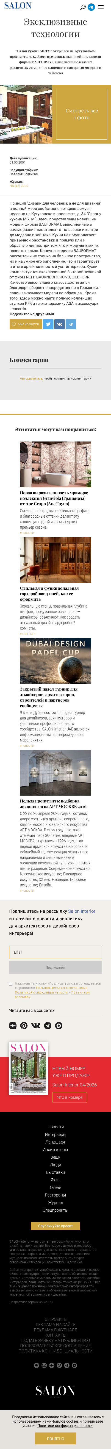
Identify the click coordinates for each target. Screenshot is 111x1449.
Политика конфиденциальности (56, 1351)
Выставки (55, 1172)
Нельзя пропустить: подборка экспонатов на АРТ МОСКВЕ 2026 (53, 803)
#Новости (27, 533)
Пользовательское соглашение (55, 1345)
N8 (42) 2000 (19, 186)
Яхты (56, 1179)
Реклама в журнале (55, 1329)
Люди (55, 1164)
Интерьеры (55, 1134)
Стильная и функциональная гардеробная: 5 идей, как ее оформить (49, 593)
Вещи (55, 1157)
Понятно (55, 1439)
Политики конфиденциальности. (65, 1426)
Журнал (55, 1202)
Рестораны (55, 1195)
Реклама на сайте (55, 1324)
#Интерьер (27, 634)
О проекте (56, 1319)
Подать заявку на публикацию (55, 1340)
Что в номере (69, 1097)
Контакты (55, 1335)
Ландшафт (55, 1142)
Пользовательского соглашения (62, 988)
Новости (55, 1126)
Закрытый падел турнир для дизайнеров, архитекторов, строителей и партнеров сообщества (49, 697)
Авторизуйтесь (31, 378)
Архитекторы (55, 1149)
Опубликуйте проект (55, 1226)
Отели (55, 1187)
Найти (83, 7)
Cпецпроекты (55, 1210)
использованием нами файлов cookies (46, 1421)
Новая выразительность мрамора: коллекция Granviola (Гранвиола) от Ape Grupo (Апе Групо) (54, 498)
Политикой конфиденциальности (41, 992)
